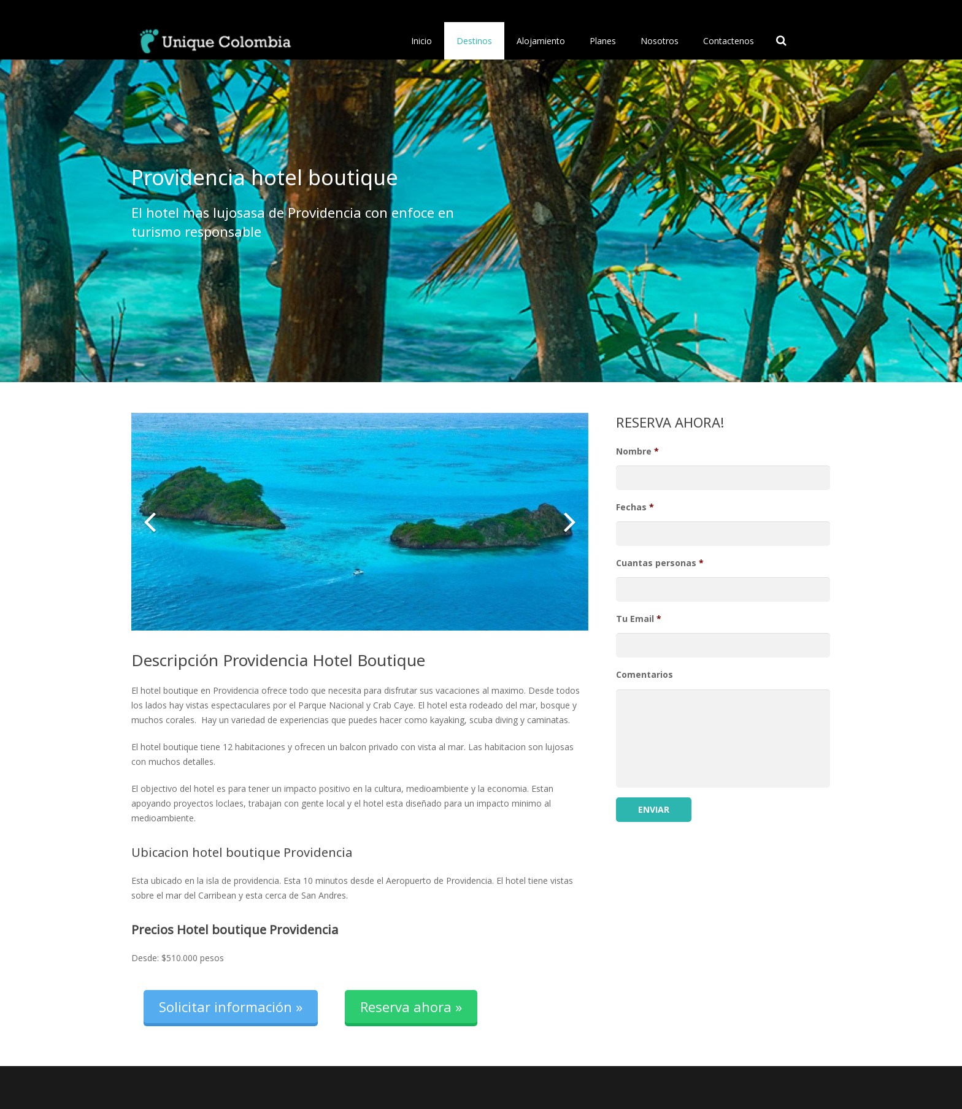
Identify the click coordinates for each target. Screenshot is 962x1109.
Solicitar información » (230, 1006)
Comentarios (644, 674)
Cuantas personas (660, 563)
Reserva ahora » (411, 1006)
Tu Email (638, 618)
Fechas (635, 507)
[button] (149, 521)
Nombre (637, 451)
